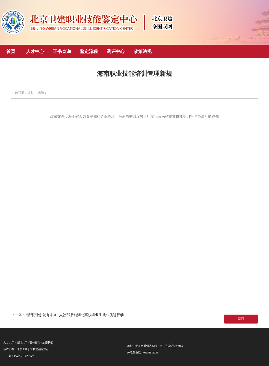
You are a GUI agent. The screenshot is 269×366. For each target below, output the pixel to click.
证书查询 (62, 51)
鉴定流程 (89, 51)
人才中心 (35, 51)
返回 (241, 319)
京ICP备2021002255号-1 (23, 356)
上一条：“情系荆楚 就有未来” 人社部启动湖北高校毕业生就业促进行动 (67, 315)
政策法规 (143, 51)
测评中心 (116, 51)
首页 (10, 51)
